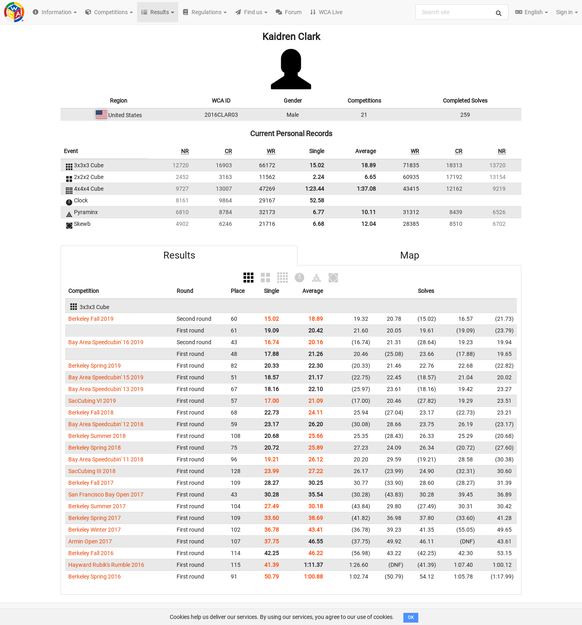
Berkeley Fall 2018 (91, 412)
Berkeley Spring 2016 (94, 576)
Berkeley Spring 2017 (94, 518)
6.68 (318, 224)
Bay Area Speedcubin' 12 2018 (105, 424)
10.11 (368, 212)
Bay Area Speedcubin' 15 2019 (105, 377)
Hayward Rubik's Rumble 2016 (106, 565)
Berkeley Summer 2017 (97, 506)
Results (179, 255)
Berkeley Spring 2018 (94, 447)
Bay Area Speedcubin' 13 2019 (105, 389)
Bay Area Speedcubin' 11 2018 (105, 459)
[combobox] (461, 12)
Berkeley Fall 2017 (91, 483)
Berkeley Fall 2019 (91, 319)
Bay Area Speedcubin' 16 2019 (105, 342)
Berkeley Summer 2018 (97, 436)
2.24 (318, 177)
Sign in (567, 12)
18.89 (368, 165)
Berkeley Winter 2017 (94, 529)
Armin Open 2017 (90, 541)
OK (411, 617)
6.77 (318, 212)
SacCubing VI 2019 (92, 401)
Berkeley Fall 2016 (91, 553)
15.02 (317, 165)
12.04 (368, 224)
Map (409, 255)
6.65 (370, 177)
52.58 (317, 200)
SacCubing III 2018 (92, 471)
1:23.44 (314, 188)
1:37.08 (366, 188)
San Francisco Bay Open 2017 (105, 494)
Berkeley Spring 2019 (94, 365)
